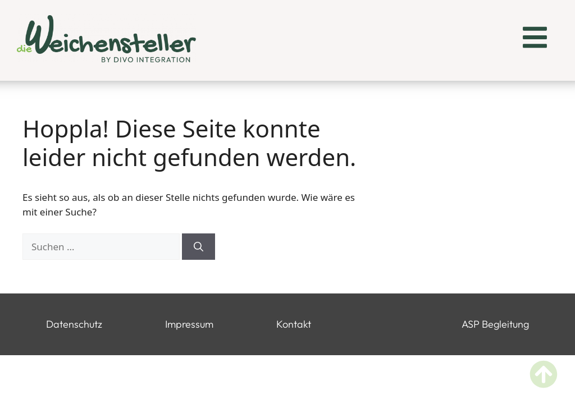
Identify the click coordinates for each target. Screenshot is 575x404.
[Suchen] (198, 246)
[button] (535, 39)
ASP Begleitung (495, 324)
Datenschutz (74, 324)
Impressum (189, 324)
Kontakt (293, 324)
